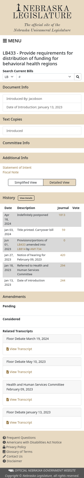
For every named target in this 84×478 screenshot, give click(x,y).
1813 (62, 215)
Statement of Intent (17, 167)
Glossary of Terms (17, 451)
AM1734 (36, 249)
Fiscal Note (11, 172)
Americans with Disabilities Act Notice (32, 442)
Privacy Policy (14, 447)
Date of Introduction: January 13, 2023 (34, 107)
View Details (26, 198)
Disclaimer (12, 461)
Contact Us (13, 456)
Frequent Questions (19, 437)
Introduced (14, 131)
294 (62, 265)
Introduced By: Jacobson (24, 98)
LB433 (21, 244)
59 (63, 230)
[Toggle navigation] (12, 41)
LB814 (21, 249)
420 (62, 255)
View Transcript (19, 349)
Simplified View (26, 182)
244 (62, 280)
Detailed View (59, 182)
